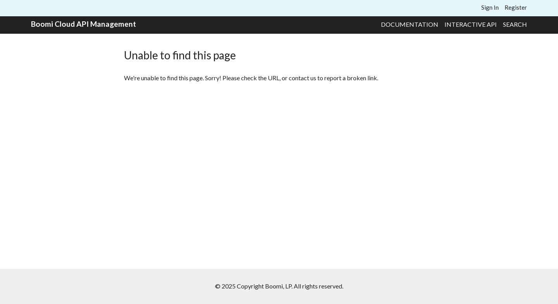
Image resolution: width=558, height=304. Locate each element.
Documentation (409, 24)
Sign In (490, 7)
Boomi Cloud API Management (83, 23)
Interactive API (470, 24)
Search (515, 24)
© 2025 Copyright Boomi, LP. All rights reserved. (279, 286)
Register (516, 7)
